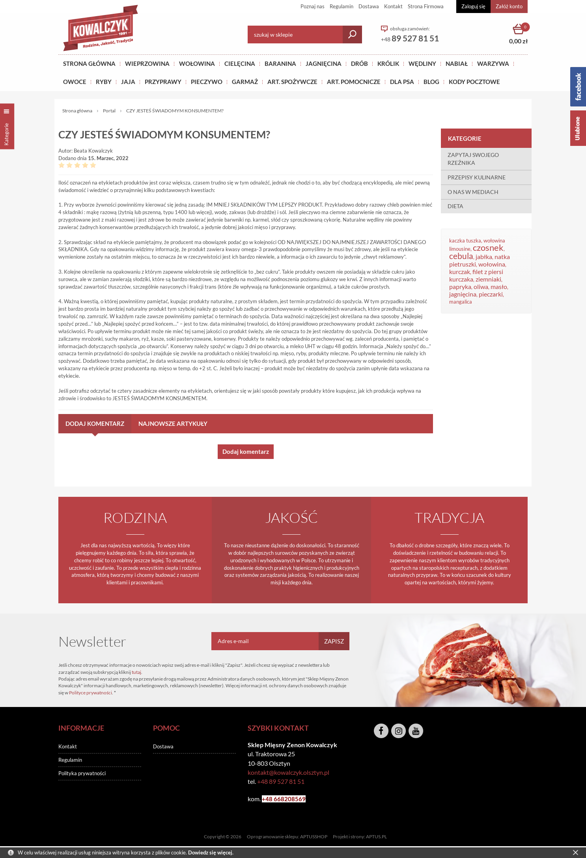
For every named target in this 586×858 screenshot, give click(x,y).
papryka (460, 286)
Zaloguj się (473, 6)
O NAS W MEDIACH (473, 191)
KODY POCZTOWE (474, 81)
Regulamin (341, 6)
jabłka (484, 256)
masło (499, 286)
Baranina (280, 63)
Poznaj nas (312, 6)
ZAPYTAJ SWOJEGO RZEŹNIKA (473, 158)
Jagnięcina (324, 63)
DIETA (455, 206)
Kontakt (393, 6)
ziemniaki (488, 279)
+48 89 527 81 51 (280, 781)
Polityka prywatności (82, 773)
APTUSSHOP (313, 836)
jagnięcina (462, 294)
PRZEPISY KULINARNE (477, 177)
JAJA (128, 81)
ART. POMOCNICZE (354, 81)
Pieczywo (206, 81)
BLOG (431, 81)
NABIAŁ (457, 63)
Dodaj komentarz (94, 423)
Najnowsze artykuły (172, 423)
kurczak (459, 271)
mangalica (460, 301)
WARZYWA (493, 63)
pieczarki (491, 294)
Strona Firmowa (426, 6)
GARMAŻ (245, 81)
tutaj (136, 672)
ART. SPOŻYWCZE (292, 81)
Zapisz (334, 641)
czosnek (488, 247)
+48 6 (269, 798)
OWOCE (74, 81)
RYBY (104, 81)
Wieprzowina (147, 63)
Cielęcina (239, 63)
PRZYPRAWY (163, 81)
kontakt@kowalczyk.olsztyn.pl (288, 772)
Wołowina (197, 63)
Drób (359, 63)
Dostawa (368, 6)
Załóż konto (509, 6)
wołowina (491, 264)
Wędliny (422, 63)
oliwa (481, 286)
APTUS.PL (376, 836)
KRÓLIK (388, 63)
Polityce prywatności (90, 693)
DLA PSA (402, 81)
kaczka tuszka (465, 240)
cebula (461, 256)
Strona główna (89, 63)
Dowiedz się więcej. (210, 852)
